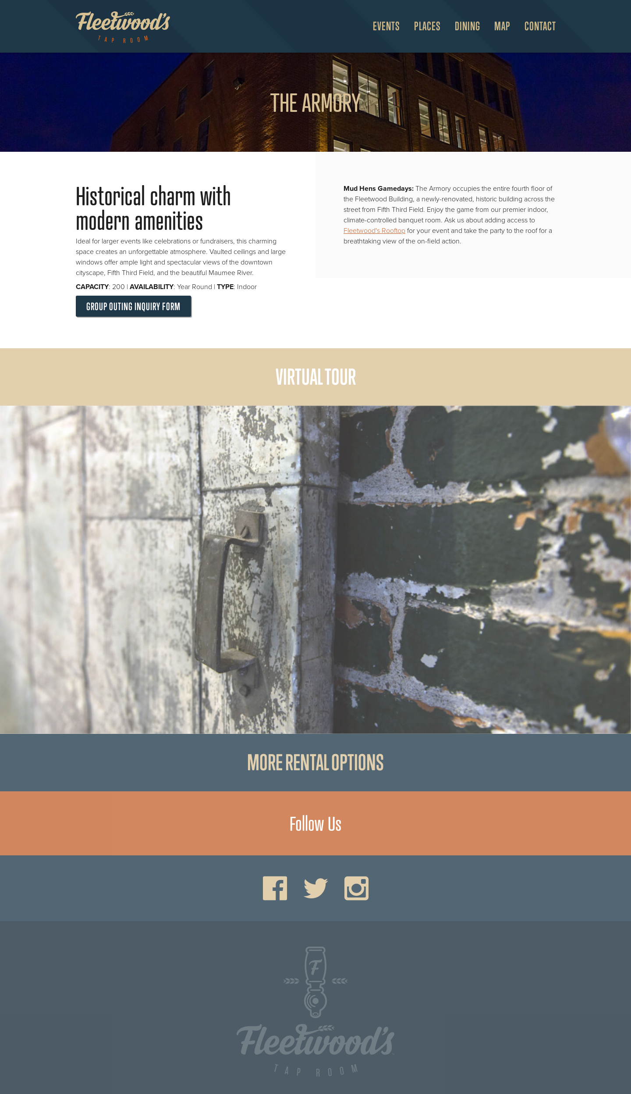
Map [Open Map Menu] (502, 26)
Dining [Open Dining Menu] (467, 26)
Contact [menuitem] (540, 26)
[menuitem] (383, 26)
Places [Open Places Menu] (427, 26)
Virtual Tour (316, 377)
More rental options (315, 762)
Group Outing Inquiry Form (133, 306)
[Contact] (537, 26)
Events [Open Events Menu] (386, 26)
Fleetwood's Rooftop (374, 230)
